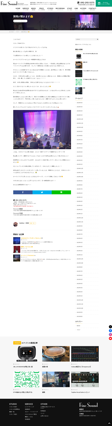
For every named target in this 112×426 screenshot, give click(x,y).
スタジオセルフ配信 (31, 411)
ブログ (78, 327)
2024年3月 (80, 204)
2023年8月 (80, 228)
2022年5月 (80, 277)
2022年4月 (80, 281)
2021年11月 (80, 301)
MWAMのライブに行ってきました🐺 (32, 238)
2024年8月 (80, 183)
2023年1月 (80, 252)
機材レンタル (29, 414)
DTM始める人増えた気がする (90, 79)
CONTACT (92, 10)
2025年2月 (80, 159)
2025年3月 (80, 155)
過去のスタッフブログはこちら (83, 44)
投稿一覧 (32, 223)
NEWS (33, 10)
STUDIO (50, 10)
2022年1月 (80, 293)
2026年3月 (80, 106)
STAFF (69, 10)
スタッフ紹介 (13, 411)
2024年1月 (80, 212)
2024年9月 (80, 179)
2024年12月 (80, 167)
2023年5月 (80, 240)
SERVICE (26, 10)
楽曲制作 (27, 406)
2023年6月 (80, 236)
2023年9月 (80, 224)
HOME (18, 10)
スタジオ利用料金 (14, 406)
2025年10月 (80, 127)
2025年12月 (80, 118)
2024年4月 (80, 200)
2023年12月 (80, 216)
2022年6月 (80, 273)
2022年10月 (80, 261)
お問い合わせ (44, 413)
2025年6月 (80, 143)
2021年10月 (80, 305)
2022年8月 (80, 265)
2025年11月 (80, 123)
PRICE (41, 10)
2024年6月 (80, 192)
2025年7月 (80, 139)
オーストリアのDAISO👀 (28, 255)
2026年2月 (80, 110)
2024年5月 (80, 196)
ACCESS (83, 10)
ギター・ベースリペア (31, 409)
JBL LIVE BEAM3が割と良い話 (90, 53)
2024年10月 (80, 175)
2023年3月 (80, 244)
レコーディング (29, 404)
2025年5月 (80, 147)
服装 (84, 87)
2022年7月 (80, 269)
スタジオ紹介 (13, 404)
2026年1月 (80, 114)
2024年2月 (80, 208)
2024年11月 (80, 171)
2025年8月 (80, 135)
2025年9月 (80, 131)
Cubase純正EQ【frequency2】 (81, 364)
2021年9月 (80, 309)
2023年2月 (80, 248)
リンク (42, 410)
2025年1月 (80, 163)
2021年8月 (80, 313)
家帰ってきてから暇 (27, 246)
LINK (76, 10)
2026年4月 (80, 102)
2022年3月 (80, 285)
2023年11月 (80, 220)
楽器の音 (85, 62)
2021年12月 (80, 297)
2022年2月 (80, 289)
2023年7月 (80, 232)
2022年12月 (80, 257)
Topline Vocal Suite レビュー (80, 389)
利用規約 (43, 408)
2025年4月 (80, 151)
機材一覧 (12, 409)
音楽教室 (27, 416)
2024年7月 (80, 188)
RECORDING (60, 10)
